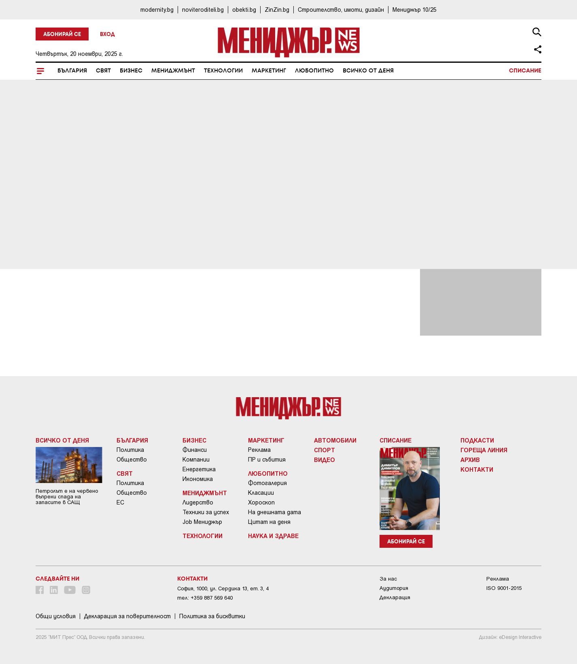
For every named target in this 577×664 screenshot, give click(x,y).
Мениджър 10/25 (414, 9)
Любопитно (314, 70)
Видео (324, 459)
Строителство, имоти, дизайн (341, 9)
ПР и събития (267, 459)
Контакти (476, 469)
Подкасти (477, 440)
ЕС (120, 502)
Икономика (197, 479)
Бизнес (131, 70)
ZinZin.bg (277, 9)
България (72, 70)
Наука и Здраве (273, 535)
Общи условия (56, 616)
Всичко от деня (368, 70)
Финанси (194, 450)
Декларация (395, 597)
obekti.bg (244, 9)
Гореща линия (483, 450)
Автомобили (335, 440)
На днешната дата (274, 512)
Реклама (259, 450)
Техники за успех (205, 512)
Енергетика (199, 469)
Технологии (223, 70)
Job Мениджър (202, 522)
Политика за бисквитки (212, 616)
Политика (130, 450)
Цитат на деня (269, 522)
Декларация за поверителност (127, 616)
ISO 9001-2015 (504, 588)
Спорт (324, 450)
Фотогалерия (267, 483)
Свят (103, 70)
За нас (388, 578)
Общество (132, 459)
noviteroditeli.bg (203, 9)
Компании (196, 459)
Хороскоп (261, 502)
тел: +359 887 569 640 (205, 597)
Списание (525, 70)
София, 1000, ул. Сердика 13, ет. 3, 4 (223, 588)
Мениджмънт (173, 70)
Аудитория (394, 588)
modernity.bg (157, 9)
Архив (470, 459)
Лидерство (197, 502)
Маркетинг (269, 70)
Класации (261, 493)
